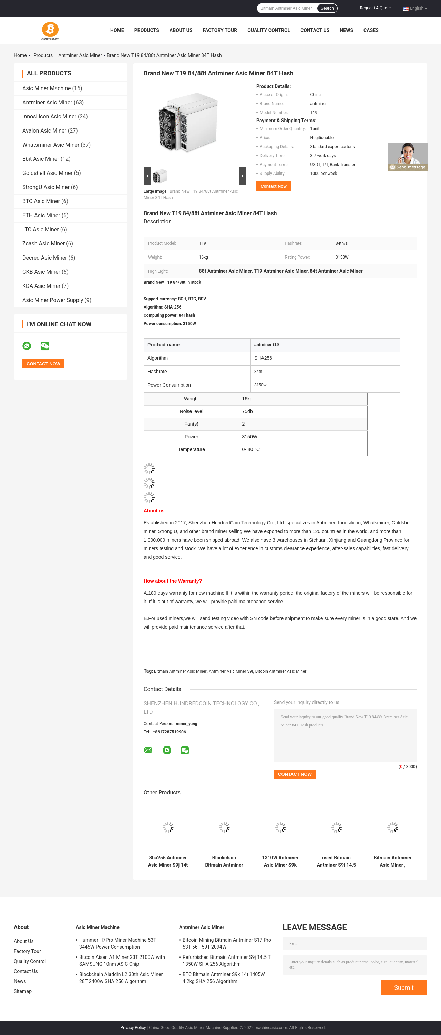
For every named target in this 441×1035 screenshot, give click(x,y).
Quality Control (268, 30)
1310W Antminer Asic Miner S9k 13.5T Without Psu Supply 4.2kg (280, 861)
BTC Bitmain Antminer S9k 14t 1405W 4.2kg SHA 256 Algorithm (224, 978)
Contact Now (274, 186)
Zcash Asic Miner (43, 243)
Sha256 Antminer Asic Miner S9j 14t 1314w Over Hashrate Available (167, 861)
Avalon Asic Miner (44, 130)
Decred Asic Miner (44, 257)
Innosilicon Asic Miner (49, 116)
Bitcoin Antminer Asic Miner (280, 671)
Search (327, 8)
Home (117, 30)
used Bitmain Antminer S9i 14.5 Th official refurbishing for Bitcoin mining (336, 861)
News (346, 30)
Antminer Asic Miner (80, 55)
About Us (181, 30)
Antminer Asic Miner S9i (231, 671)
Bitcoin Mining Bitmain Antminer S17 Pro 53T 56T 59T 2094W (227, 943)
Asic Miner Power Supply (52, 300)
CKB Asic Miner (41, 272)
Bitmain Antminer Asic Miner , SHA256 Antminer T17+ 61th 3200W (392, 861)
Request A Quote (375, 8)
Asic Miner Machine (46, 88)
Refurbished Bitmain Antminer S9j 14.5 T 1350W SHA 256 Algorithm (227, 960)
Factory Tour (220, 30)
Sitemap (23, 991)
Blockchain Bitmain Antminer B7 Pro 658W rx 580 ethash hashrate (224, 861)
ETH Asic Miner (41, 215)
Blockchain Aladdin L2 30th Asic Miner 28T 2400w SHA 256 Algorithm (121, 978)
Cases (371, 30)
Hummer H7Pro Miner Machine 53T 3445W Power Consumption (117, 943)
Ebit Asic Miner (40, 159)
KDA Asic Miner (41, 286)
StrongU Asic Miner (46, 187)
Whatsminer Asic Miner (50, 145)
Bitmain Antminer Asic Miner (180, 671)
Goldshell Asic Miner (47, 173)
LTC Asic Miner (40, 229)
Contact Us (314, 30)
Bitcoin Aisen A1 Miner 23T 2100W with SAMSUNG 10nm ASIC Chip (122, 960)
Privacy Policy (133, 1027)
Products (146, 30)
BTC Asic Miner (41, 201)
